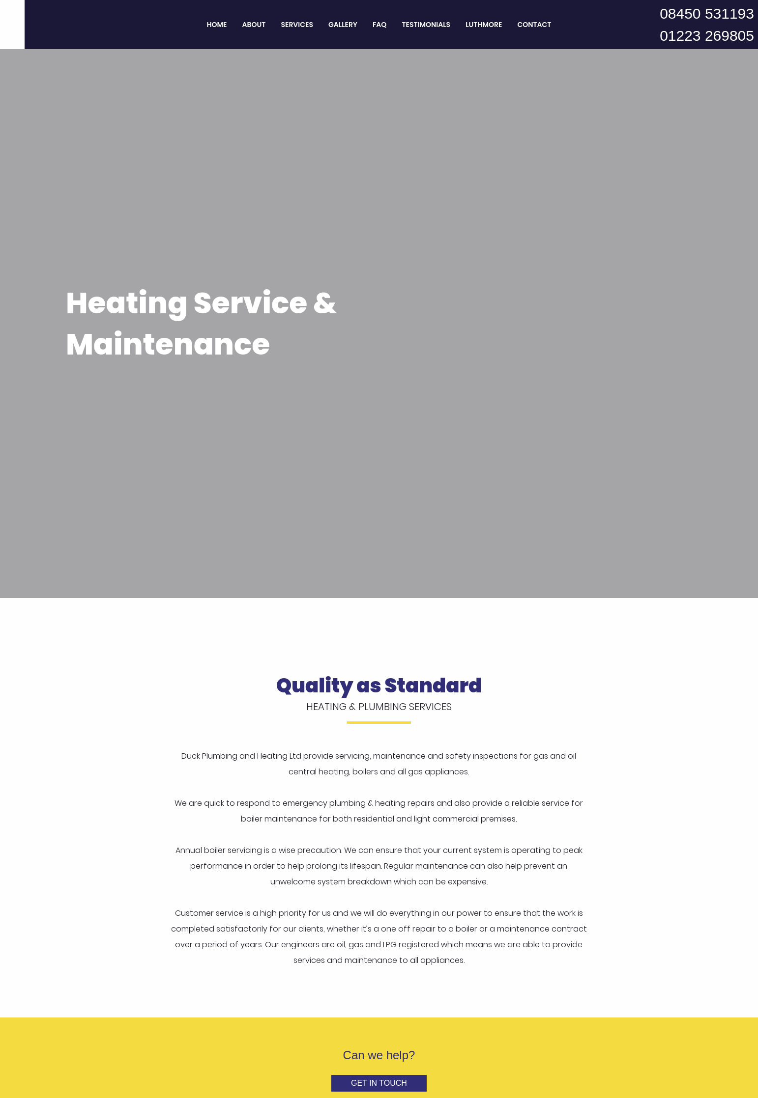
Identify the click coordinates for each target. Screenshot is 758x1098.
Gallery (342, 24)
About (254, 24)
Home (217, 24)
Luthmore (484, 24)
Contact (534, 24)
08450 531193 (707, 13)
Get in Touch (379, 1083)
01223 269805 (707, 35)
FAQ (379, 24)
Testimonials (426, 24)
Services (297, 24)
